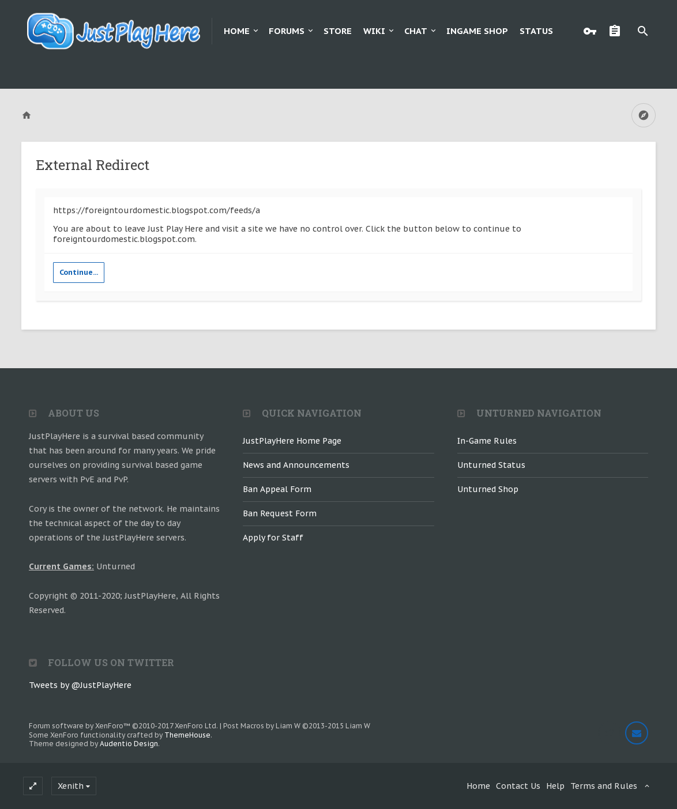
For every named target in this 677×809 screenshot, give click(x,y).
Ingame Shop (477, 30)
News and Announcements (296, 465)
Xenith (71, 786)
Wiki (374, 30)
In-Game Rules (487, 441)
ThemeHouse (187, 735)
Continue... (78, 272)
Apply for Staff (273, 537)
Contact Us (518, 786)
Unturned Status (491, 465)
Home (237, 30)
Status (536, 30)
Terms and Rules (603, 786)
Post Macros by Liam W (296, 725)
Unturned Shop (487, 489)
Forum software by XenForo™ (123, 725)
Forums (286, 30)
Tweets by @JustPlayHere (80, 685)
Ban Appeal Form (277, 489)
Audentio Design (129, 743)
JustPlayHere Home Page (292, 441)
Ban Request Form (280, 513)
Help (555, 786)
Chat (415, 30)
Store (338, 30)
